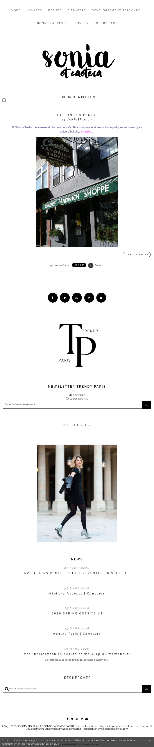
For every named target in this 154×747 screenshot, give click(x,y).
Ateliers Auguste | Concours (77, 593)
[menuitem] (16, 13)
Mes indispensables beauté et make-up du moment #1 (77, 654)
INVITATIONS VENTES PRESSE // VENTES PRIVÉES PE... (77, 573)
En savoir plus (50, 743)
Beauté (55, 10)
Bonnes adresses (53, 23)
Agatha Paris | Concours (77, 634)
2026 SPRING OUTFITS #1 (77, 613)
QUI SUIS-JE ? (77, 425)
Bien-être (77, 10)
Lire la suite (136, 254)
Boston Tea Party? (77, 115)
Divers (82, 23)
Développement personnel (117, 10)
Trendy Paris (106, 23)
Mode (16, 10)
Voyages (34, 10)
